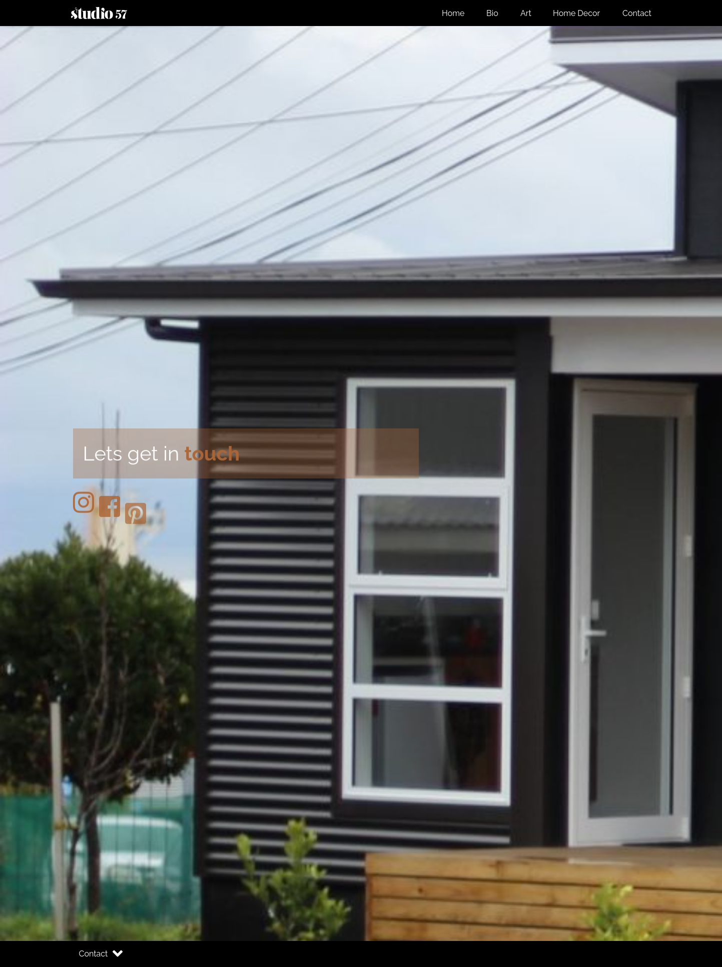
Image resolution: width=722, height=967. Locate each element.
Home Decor (576, 13)
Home (453, 13)
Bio (492, 13)
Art (525, 13)
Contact (636, 13)
